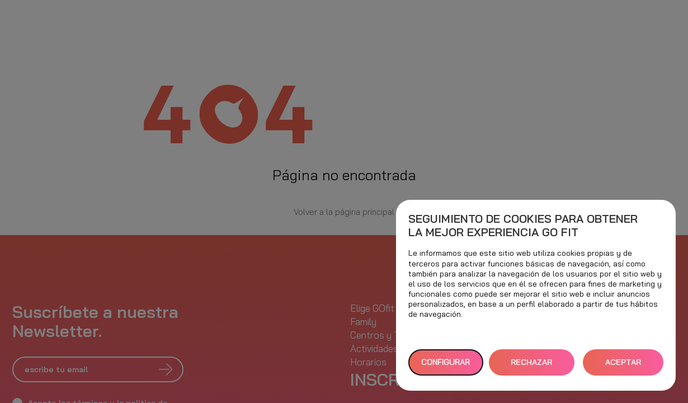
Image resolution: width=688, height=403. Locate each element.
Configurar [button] (445, 362)
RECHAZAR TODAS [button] (531, 366)
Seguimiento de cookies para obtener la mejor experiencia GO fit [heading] (523, 225)
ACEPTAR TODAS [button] (623, 366)
